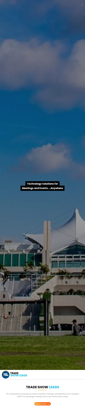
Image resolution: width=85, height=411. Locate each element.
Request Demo (42, 404)
